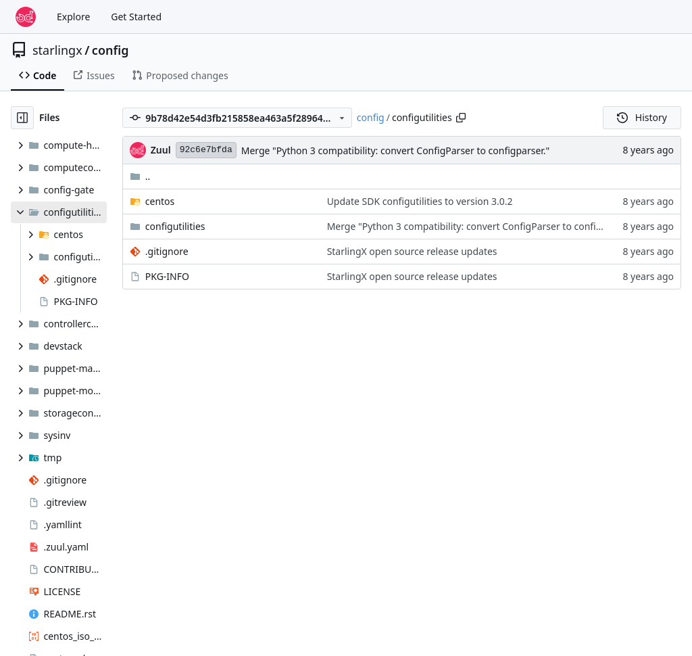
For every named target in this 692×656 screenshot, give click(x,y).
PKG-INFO (167, 276)
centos (160, 201)
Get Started (136, 16)
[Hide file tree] (22, 117)
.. (140, 176)
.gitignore (167, 251)
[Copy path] (461, 117)
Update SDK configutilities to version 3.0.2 (420, 201)
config (110, 50)
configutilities (175, 226)
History (642, 117)
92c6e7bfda (206, 150)
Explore (73, 16)
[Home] (26, 17)
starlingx (57, 50)
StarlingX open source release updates (412, 251)
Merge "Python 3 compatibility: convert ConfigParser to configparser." (395, 150)
